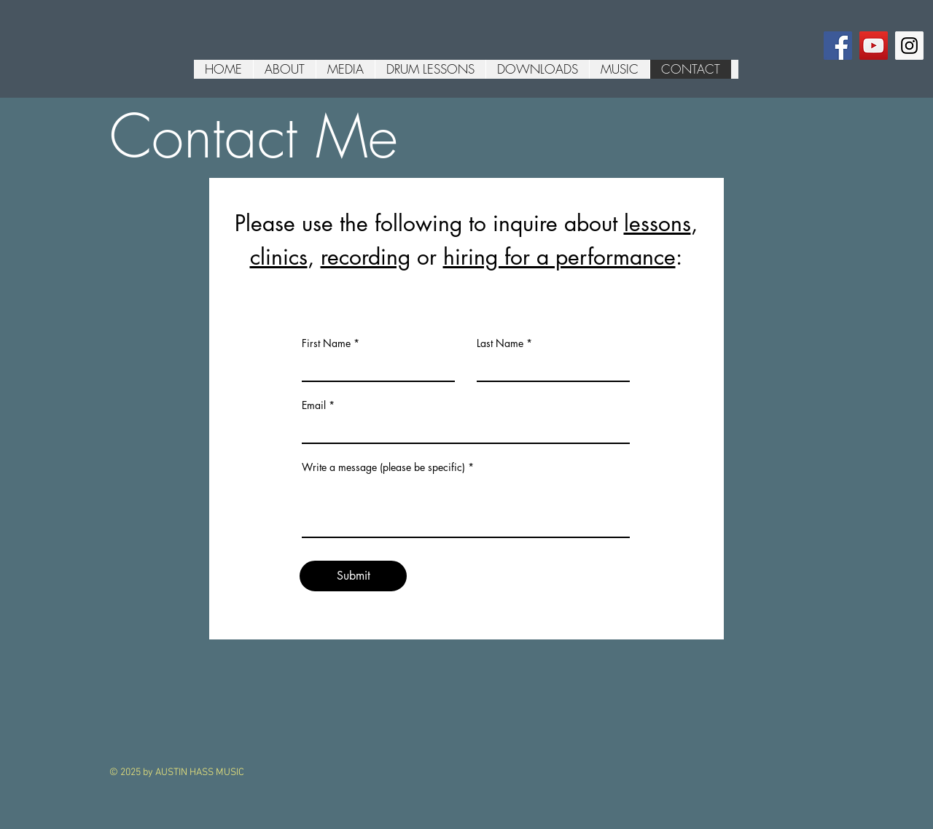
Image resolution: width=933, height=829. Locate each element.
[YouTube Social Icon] (873, 45)
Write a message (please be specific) (383, 467)
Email (314, 405)
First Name (326, 343)
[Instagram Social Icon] (909, 45)
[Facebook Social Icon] (838, 45)
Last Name (500, 343)
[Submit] (353, 576)
